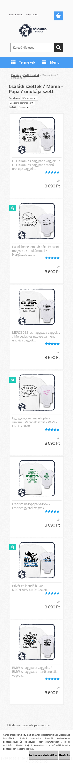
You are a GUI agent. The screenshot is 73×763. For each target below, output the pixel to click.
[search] (58, 47)
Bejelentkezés (16, 14)
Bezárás (64, 755)
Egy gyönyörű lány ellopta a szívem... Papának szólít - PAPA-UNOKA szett (34, 422)
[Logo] (36, 30)
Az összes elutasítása (43, 755)
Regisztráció (32, 14)
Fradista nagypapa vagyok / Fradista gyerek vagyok (31, 506)
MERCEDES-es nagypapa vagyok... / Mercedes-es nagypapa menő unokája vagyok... (36, 336)
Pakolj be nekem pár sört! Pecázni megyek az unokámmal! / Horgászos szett (35, 250)
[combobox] (29, 98)
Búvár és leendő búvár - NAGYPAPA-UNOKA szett (29, 588)
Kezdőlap (16, 75)
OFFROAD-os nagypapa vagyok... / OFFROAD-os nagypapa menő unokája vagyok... (36, 165)
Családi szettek (31, 75)
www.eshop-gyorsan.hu (36, 725)
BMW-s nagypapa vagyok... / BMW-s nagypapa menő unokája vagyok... (35, 671)
